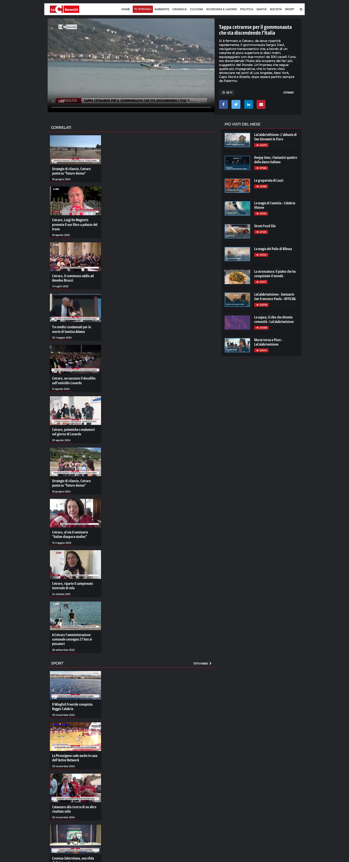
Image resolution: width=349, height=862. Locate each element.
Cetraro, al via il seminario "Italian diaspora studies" (70, 533)
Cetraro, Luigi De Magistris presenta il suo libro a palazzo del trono (74, 224)
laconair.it (231, 804)
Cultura (196, 9)
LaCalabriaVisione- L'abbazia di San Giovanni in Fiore (275, 136)
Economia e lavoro (221, 9)
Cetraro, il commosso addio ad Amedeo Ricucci (73, 277)
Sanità (261, 9)
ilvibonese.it (271, 808)
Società (276, 9)
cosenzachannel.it (276, 804)
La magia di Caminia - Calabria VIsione (274, 205)
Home (125, 9)
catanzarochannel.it (277, 813)
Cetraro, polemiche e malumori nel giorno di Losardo (73, 431)
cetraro (288, 92)
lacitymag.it (271, 795)
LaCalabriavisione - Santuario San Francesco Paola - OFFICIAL (275, 296)
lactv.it (228, 800)
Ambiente (161, 9)
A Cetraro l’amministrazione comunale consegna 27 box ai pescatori (72, 638)
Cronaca (179, 9)
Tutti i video (202, 662)
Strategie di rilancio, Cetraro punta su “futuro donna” (71, 171)
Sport (289, 9)
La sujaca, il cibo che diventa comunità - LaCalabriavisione (274, 319)
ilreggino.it (271, 800)
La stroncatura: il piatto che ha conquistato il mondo (275, 273)
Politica (246, 9)
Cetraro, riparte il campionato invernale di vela (72, 584)
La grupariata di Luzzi (268, 180)
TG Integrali (142, 9)
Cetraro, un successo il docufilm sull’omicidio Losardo (73, 380)
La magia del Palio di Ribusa (273, 248)
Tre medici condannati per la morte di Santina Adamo (71, 329)
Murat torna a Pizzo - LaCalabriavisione (268, 342)
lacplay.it (230, 795)
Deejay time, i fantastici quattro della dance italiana (275, 159)
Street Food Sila (265, 225)
